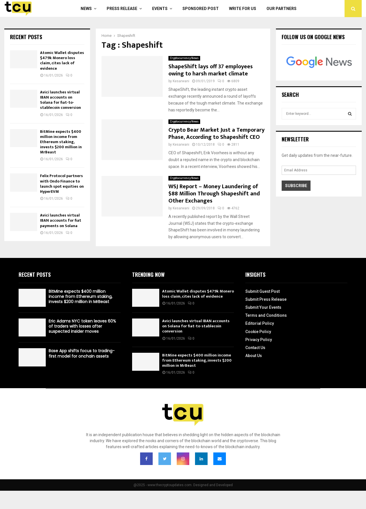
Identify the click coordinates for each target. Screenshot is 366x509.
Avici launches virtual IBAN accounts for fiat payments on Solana (60, 220)
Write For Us (242, 8)
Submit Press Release (266, 299)
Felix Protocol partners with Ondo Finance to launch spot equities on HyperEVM (62, 184)
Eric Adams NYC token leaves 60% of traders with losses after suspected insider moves (82, 326)
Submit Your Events (263, 307)
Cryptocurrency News (184, 58)
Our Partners (281, 8)
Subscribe (296, 185)
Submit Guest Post (262, 291)
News (86, 8)
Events (160, 8)
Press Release (122, 8)
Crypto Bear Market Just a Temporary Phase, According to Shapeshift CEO (216, 133)
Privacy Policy (258, 339)
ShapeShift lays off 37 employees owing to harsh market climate (210, 70)
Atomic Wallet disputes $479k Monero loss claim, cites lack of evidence (62, 60)
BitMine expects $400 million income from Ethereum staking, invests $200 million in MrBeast (61, 142)
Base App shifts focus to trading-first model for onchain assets (82, 353)
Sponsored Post (200, 8)
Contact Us (255, 347)
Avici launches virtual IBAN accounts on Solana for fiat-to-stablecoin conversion (60, 100)
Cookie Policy (258, 331)
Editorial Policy (259, 323)
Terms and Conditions (266, 315)
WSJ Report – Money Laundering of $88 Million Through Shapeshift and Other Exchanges (214, 194)
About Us (253, 355)
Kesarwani (181, 81)
